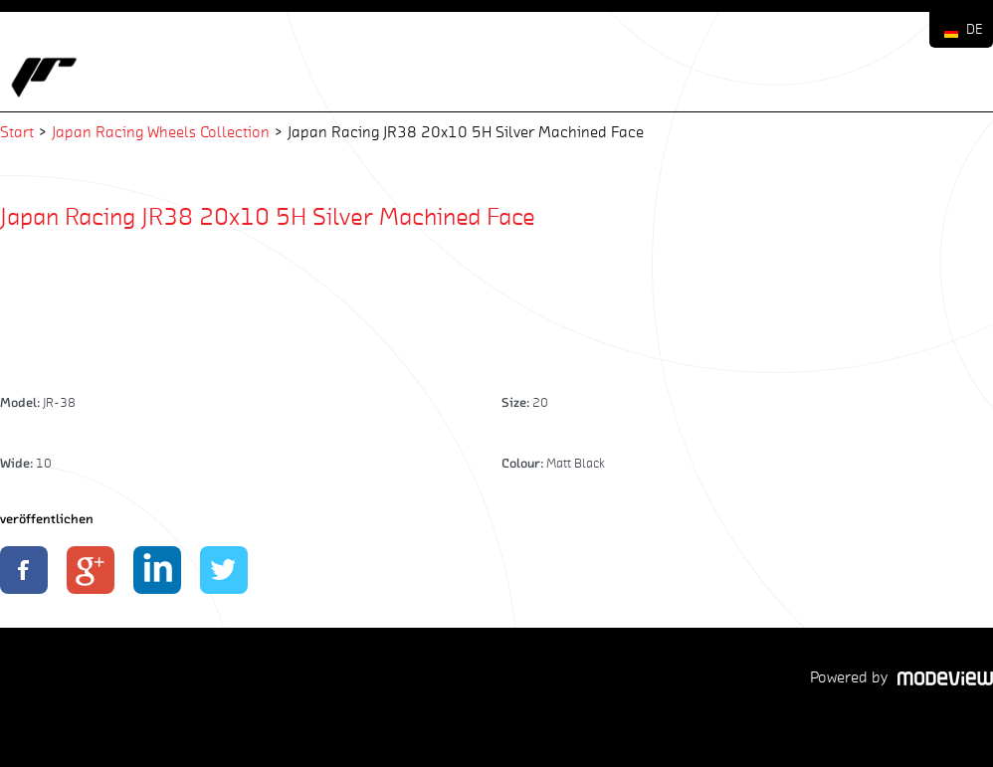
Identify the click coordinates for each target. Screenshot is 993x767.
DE (974, 29)
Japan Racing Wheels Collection (161, 131)
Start (17, 131)
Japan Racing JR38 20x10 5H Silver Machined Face (267, 216)
